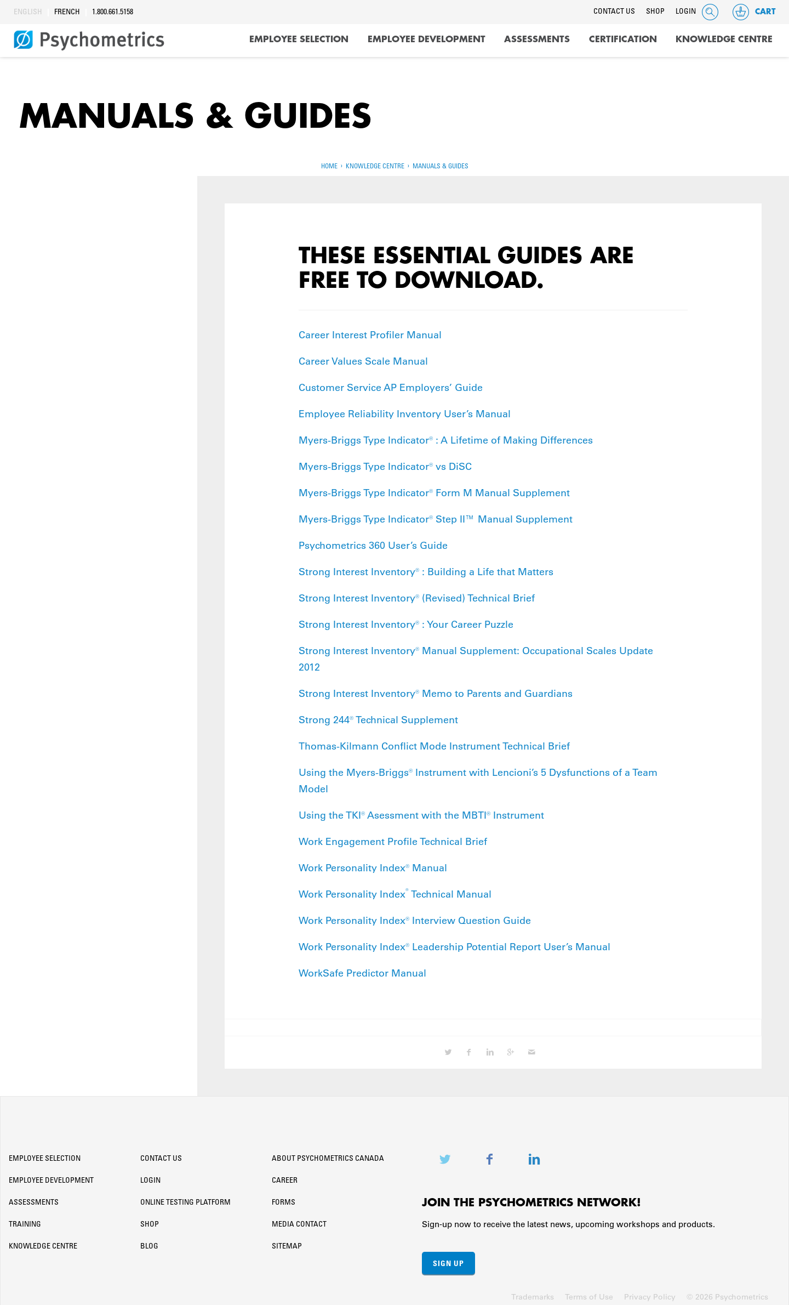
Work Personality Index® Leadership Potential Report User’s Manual (454, 943)
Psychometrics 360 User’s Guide (373, 542)
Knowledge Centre (724, 39)
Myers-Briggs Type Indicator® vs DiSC (385, 463)
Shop (655, 12)
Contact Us (614, 12)
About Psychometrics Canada (328, 1155)
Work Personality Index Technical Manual (395, 890)
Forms (283, 1199)
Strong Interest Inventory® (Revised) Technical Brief (417, 594)
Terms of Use (589, 1293)
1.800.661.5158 (112, 12)
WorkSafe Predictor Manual (362, 969)
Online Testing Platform (185, 1199)
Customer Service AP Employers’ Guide (391, 384)
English (28, 12)
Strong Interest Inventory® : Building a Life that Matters (426, 568)
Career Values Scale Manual (363, 357)
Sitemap (287, 1243)
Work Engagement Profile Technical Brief (393, 838)
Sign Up (448, 1259)
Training (25, 1221)
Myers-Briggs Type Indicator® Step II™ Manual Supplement (436, 515)
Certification (623, 39)
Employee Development (426, 39)
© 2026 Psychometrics (727, 1293)
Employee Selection (298, 39)
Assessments (537, 39)
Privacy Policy (650, 1293)
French (67, 12)
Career (285, 1177)
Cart (753, 12)
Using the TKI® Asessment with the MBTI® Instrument (421, 811)
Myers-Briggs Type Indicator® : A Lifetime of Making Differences (446, 436)
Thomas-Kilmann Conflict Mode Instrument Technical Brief (434, 742)
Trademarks (532, 1293)
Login (686, 12)
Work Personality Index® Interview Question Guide (415, 917)
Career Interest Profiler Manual (370, 331)
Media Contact (299, 1221)
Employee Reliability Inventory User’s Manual (405, 410)
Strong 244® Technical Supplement (380, 716)
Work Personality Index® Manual (373, 864)
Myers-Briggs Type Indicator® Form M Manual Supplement (434, 489)
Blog (149, 1243)
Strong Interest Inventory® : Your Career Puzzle (406, 621)
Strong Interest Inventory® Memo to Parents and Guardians (436, 690)
